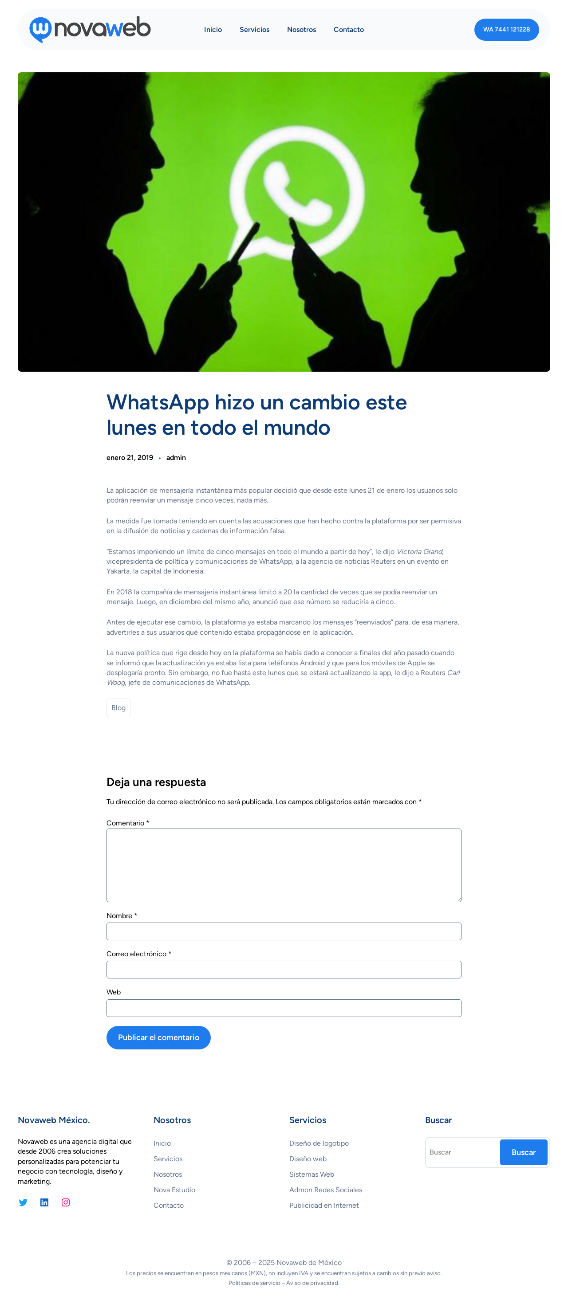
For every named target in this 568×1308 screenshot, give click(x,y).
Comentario (128, 823)
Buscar (524, 1152)
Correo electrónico (139, 954)
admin (176, 457)
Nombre (122, 915)
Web (113, 992)
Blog (118, 707)
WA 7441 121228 (506, 29)
